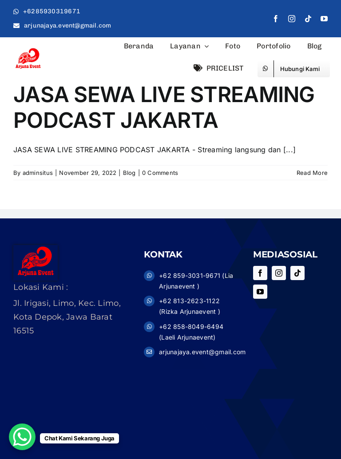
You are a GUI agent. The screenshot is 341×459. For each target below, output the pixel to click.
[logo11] (28, 50)
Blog (129, 172)
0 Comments (160, 172)
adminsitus (38, 172)
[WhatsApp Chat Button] (22, 436)
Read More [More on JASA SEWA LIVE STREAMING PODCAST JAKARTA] (312, 172)
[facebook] (275, 18)
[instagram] (291, 18)
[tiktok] (308, 18)
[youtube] (324, 18)
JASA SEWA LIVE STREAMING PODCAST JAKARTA (164, 107)
